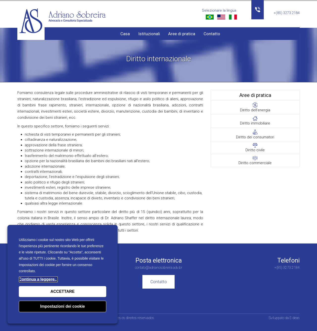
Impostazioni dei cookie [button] (62, 306)
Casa (125, 33)
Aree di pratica (181, 33)
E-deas (295, 318)
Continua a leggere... (38, 279)
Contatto (212, 33)
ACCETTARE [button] (63, 291)
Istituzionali (149, 33)
